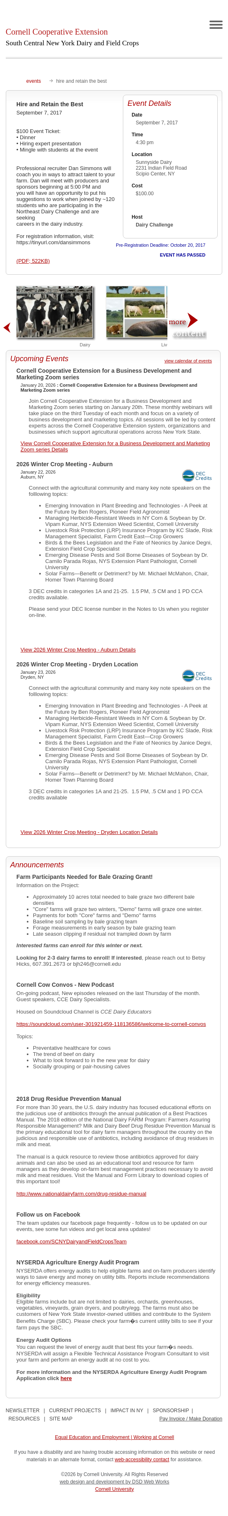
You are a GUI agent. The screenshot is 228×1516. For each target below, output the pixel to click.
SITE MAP (61, 1419)
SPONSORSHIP (171, 1410)
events (33, 81)
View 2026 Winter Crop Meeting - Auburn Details (78, 650)
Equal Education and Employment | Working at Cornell (114, 1437)
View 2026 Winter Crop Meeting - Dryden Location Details (89, 832)
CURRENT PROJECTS (75, 1410)
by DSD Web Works (147, 1482)
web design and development (92, 1482)
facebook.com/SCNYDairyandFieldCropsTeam (71, 1241)
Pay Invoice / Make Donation (190, 1419)
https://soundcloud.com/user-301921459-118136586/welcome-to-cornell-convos (111, 1024)
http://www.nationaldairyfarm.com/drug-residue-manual (81, 1194)
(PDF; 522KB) (33, 261)
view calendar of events (188, 360)
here (66, 1378)
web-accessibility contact (142, 1459)
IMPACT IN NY (126, 1410)
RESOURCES (24, 1419)
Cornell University (114, 1489)
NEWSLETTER (23, 1410)
